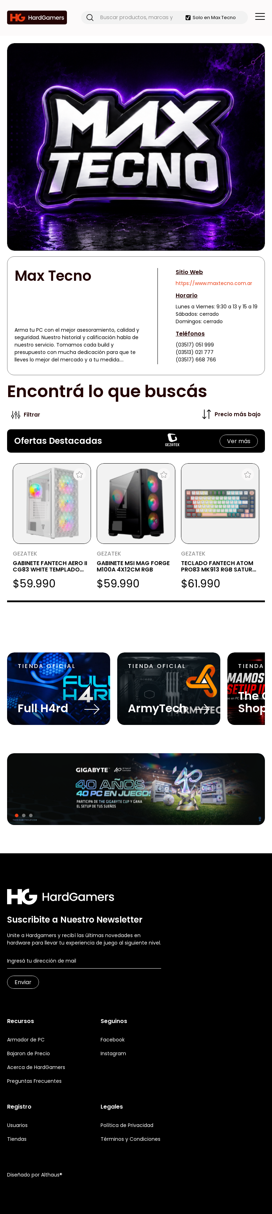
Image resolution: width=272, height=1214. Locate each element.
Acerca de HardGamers (36, 1067)
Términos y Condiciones (130, 1139)
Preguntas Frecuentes (34, 1081)
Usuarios (17, 1125)
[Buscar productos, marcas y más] (139, 17)
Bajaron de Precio (28, 1053)
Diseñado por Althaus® (34, 1174)
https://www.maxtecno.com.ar (214, 283)
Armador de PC (26, 1039)
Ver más (238, 441)
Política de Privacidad (127, 1125)
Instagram (113, 1053)
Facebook (113, 1039)
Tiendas (17, 1139)
